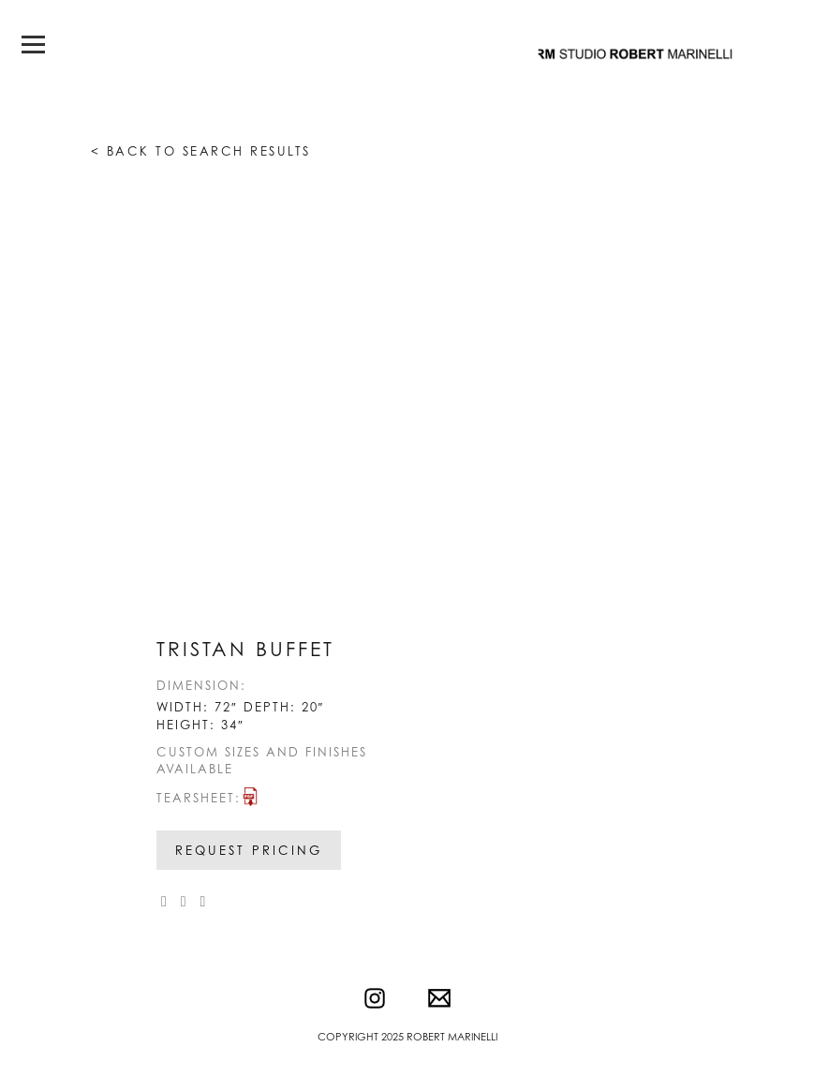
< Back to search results (201, 150)
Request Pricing (248, 850)
